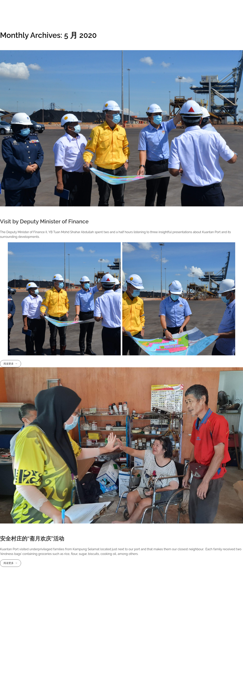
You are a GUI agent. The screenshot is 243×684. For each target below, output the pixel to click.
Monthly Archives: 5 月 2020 (48, 35)
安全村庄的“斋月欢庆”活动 (32, 538)
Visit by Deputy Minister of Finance (44, 221)
